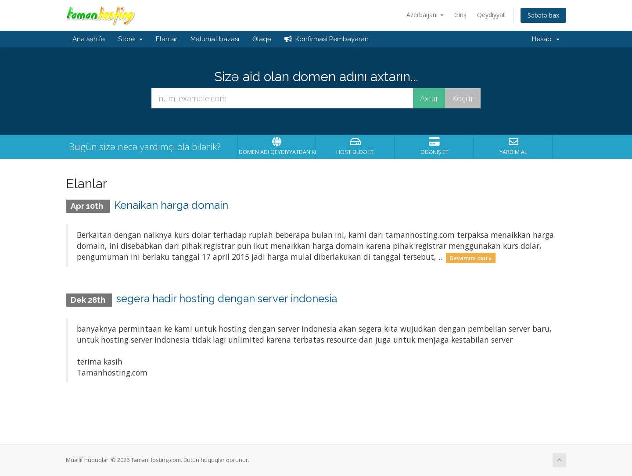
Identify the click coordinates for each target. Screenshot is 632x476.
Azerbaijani (425, 15)
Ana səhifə (88, 39)
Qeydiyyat (491, 15)
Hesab (546, 39)
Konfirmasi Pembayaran (326, 39)
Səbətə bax (543, 15)
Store (130, 39)
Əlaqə (261, 39)
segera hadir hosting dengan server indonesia (226, 298)
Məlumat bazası (214, 39)
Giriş (460, 15)
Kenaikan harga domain (171, 205)
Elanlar (166, 39)
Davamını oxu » (470, 257)
